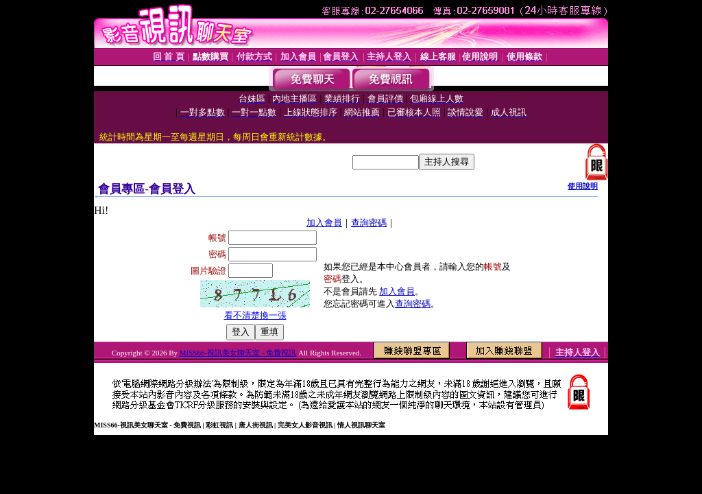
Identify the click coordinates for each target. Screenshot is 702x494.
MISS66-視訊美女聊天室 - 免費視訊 (238, 353)
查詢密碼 (369, 222)
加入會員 (324, 222)
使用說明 (583, 186)
